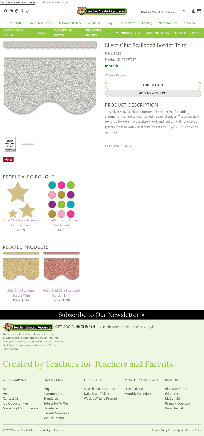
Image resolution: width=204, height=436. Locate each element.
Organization (157, 33)
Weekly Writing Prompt (100, 398)
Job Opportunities (15, 403)
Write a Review (115, 75)
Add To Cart (152, 85)
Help (6, 394)
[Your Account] (193, 10)
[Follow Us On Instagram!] (22, 10)
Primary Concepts (178, 403)
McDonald (172, 398)
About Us (94, 23)
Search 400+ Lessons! (99, 389)
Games (180, 33)
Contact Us (11, 398)
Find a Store (127, 23)
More (195, 33)
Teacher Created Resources (17, 2)
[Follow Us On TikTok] (27, 10)
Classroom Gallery (69, 23)
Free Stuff (14, 23)
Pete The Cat (174, 408)
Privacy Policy (159, 430)
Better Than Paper (14, 32)
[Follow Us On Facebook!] (5, 10)
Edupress (172, 394)
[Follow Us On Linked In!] (11, 10)
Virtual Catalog (54, 418)
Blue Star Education (55, 2)
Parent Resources (39, 23)
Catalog (147, 23)
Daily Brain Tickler (97, 394)
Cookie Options (177, 430)
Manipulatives (128, 33)
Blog (110, 23)
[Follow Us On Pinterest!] (16, 10)
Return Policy (193, 430)
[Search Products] (183, 11)
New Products (168, 23)
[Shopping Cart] (198, 10)
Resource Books (94, 32)
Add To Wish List (153, 93)
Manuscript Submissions (20, 408)
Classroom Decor (63, 32)
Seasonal (190, 23)
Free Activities (134, 389)
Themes (42, 33)
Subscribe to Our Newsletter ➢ (102, 315)
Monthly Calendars (138, 394)
